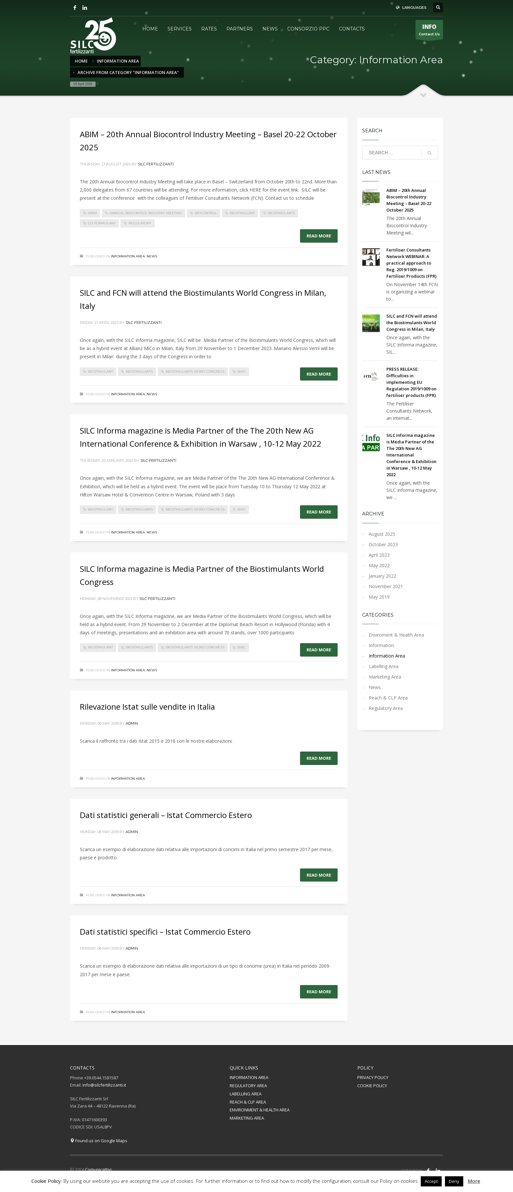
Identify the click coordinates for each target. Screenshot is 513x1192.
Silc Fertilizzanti (156, 164)
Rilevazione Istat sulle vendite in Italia (147, 706)
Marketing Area (385, 677)
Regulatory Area (386, 708)
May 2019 (379, 597)
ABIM (92, 213)
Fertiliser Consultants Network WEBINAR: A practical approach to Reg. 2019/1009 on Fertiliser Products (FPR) (411, 263)
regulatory (140, 223)
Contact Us (429, 31)
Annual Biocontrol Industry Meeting (146, 213)
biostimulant (242, 213)
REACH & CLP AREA (248, 1102)
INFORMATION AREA (249, 1077)
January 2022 (382, 576)
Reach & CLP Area (388, 698)
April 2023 (379, 555)
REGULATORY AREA (248, 1086)
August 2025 (382, 534)
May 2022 (379, 565)
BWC (242, 371)
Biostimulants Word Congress (195, 371)
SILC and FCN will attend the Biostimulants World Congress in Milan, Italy (411, 322)
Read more (319, 236)
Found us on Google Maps (98, 1141)
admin (132, 723)
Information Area (128, 256)
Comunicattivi (98, 1169)
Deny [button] (454, 1181)
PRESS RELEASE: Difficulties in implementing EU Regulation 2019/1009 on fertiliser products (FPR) (411, 382)
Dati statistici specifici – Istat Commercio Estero (165, 931)
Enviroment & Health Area (396, 635)
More (474, 1181)
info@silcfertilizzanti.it (104, 1085)
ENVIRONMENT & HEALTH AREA (260, 1110)
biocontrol (206, 213)
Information (381, 645)
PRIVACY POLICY (372, 1077)
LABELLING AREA (245, 1094)
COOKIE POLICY (372, 1086)
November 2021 (386, 586)
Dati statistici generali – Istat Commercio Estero (166, 815)
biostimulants (281, 213)
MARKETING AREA (247, 1118)
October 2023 (383, 544)
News (152, 256)
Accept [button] (431, 1181)
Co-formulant (101, 223)
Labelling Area (383, 666)
